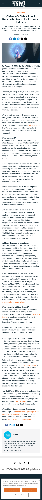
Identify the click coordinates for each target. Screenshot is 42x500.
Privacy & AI (35, 470)
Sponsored (21, 13)
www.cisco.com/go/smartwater (19, 419)
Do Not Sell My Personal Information (16, 470)
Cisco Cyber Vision (29, 365)
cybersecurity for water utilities (13, 302)
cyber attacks (34, 125)
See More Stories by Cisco (14, 450)
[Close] (39, 480)
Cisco (15, 435)
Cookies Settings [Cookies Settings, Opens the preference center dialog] (20, 495)
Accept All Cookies (12, 490)
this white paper (20, 401)
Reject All (29, 490)
